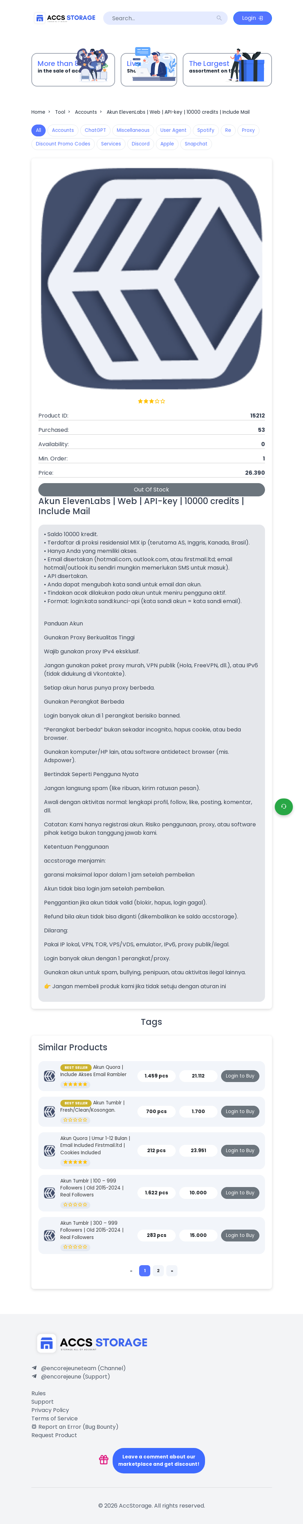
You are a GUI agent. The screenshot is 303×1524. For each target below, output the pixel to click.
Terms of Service (54, 1418)
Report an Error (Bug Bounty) (75, 1427)
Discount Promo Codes (63, 144)
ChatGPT (95, 130)
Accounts (89, 112)
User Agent (173, 130)
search (219, 18)
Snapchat (196, 144)
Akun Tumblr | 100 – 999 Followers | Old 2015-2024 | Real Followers (91, 1188)
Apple (167, 144)
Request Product (54, 1435)
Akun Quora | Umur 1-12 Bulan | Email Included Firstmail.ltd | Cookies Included (95, 1145)
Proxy (248, 130)
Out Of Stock (151, 490)
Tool (63, 112)
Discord (141, 144)
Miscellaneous (133, 130)
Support (42, 1402)
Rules (38, 1393)
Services (111, 144)
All (38, 130)
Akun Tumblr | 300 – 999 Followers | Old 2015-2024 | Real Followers (91, 1230)
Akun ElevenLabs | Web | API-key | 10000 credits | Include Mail (178, 112)
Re (228, 130)
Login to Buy (240, 1076)
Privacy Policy (50, 1410)
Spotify (205, 130)
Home (41, 112)
